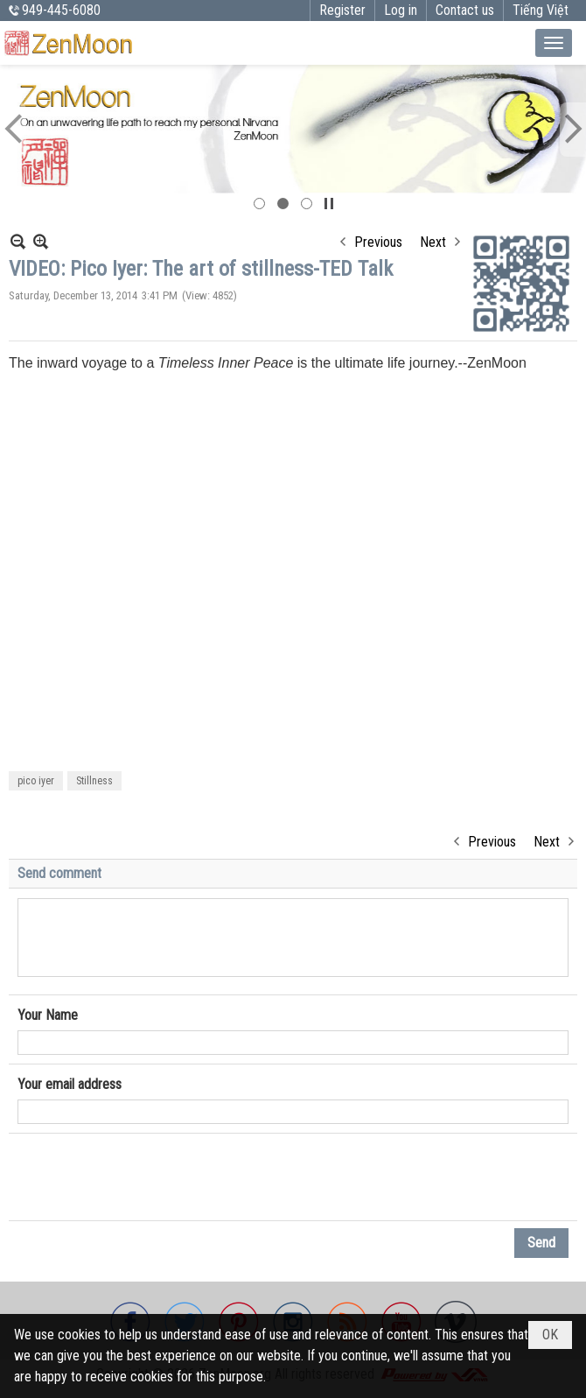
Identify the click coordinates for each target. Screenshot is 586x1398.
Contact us (465, 10)
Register (342, 10)
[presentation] (150, 1177)
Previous (378, 242)
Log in (400, 10)
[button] (553, 43)
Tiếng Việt (541, 10)
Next (433, 242)
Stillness (94, 781)
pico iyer (35, 781)
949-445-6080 (61, 10)
